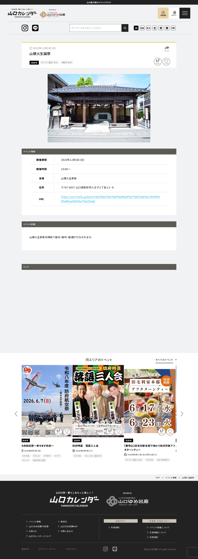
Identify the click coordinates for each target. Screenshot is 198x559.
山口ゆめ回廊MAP (69, 526)
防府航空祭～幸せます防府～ (38, 445)
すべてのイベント (164, 359)
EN (142, 28)
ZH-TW (167, 28)
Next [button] (182, 413)
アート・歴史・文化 (50, 62)
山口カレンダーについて (40, 536)
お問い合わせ (67, 531)
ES (148, 28)
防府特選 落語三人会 (86, 445)
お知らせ (33, 531)
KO (155, 28)
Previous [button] (16, 413)
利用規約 (115, 527)
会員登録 (163, 15)
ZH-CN (161, 28)
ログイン (174, 15)
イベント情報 (35, 521)
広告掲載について (158, 532)
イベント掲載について (160, 527)
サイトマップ (71, 549)
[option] (99, 108)
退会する (25, 549)
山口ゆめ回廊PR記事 (39, 526)
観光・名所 (67, 62)
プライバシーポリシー (48, 549)
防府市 (34, 62)
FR (173, 28)
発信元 (64, 521)
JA (136, 28)
